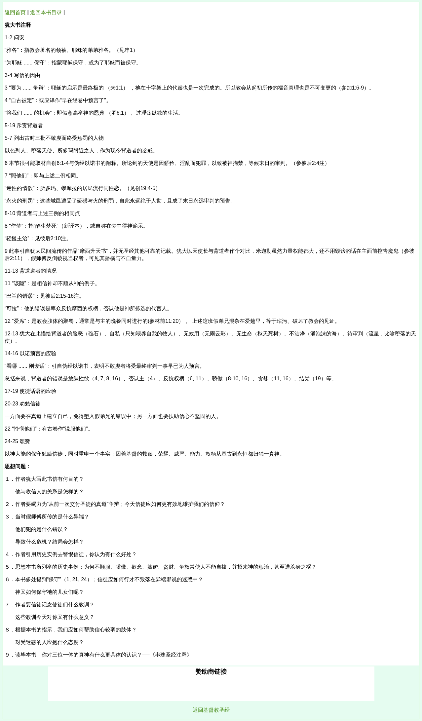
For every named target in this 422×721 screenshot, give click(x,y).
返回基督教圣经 (211, 710)
